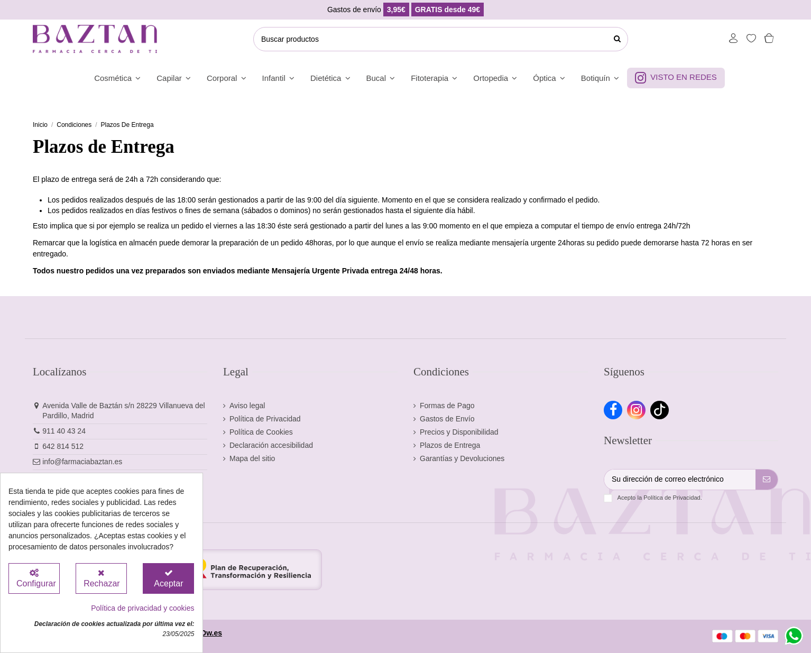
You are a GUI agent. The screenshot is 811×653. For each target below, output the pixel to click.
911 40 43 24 (64, 431)
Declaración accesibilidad (271, 445)
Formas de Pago (447, 405)
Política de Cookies (261, 432)
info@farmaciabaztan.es (82, 461)
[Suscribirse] (766, 480)
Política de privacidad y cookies (142, 608)
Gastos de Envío (447, 419)
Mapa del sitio (252, 458)
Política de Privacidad (265, 419)
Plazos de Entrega (450, 445)
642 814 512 (63, 446)
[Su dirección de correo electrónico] (679, 480)
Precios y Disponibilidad (459, 432)
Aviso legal (247, 405)
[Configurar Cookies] (34, 578)
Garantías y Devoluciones (462, 458)
